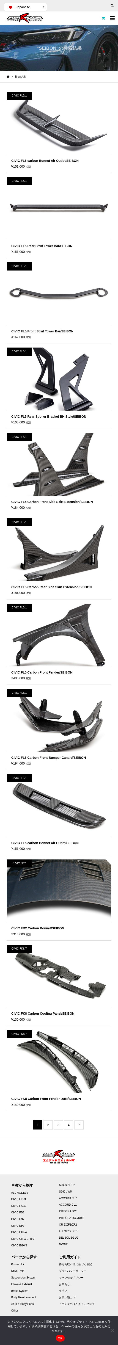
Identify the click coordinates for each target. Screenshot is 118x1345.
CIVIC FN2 (18, 1219)
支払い (63, 1291)
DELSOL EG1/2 (68, 1237)
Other (14, 1310)
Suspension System (23, 1277)
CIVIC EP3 (18, 1225)
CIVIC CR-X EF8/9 (22, 1238)
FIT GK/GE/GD (68, 1231)
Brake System (19, 1291)
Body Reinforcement (23, 1297)
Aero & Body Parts (22, 1304)
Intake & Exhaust (21, 1284)
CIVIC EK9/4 (19, 1232)
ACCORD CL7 (68, 1198)
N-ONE (63, 1244)
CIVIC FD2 (18, 1212)
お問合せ (64, 1284)
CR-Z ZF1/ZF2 (68, 1224)
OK (60, 1338)
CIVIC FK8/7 (19, 1205)
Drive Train (18, 1271)
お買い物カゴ (67, 1297)
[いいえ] (112, 1330)
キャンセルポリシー (71, 1277)
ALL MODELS (19, 1192)
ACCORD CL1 (68, 1204)
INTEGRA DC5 (68, 1211)
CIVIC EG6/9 (19, 1245)
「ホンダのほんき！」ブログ (77, 1304)
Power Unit (18, 1264)
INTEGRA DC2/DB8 (71, 1218)
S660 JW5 (65, 1191)
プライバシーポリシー (72, 1271)
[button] (25, 7)
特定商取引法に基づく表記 (75, 1264)
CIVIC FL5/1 (18, 1199)
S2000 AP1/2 (67, 1185)
